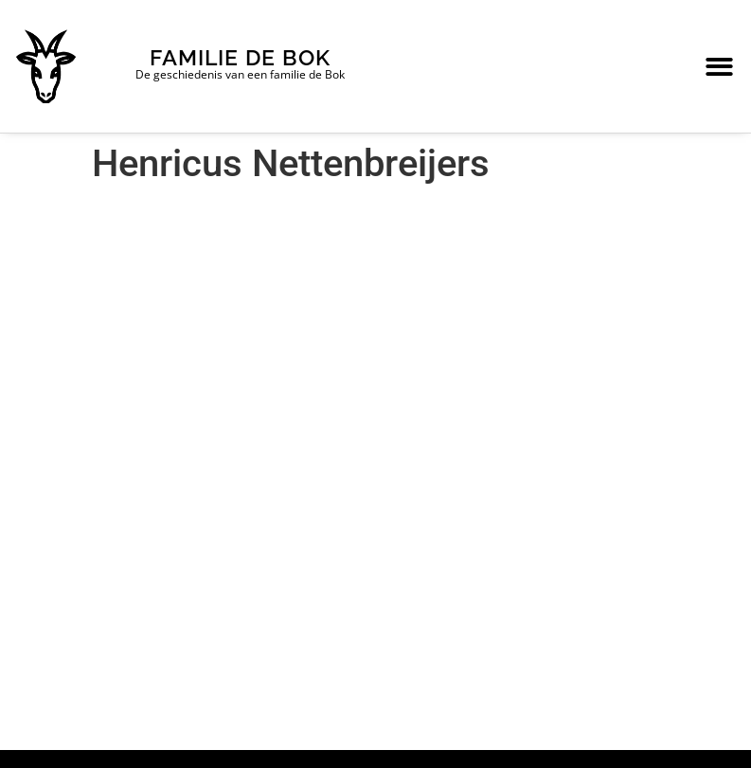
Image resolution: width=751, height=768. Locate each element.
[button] (719, 67)
